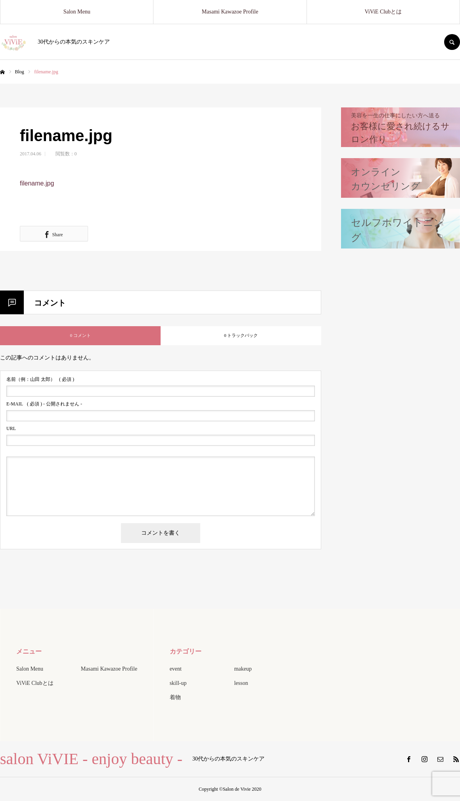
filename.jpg (37, 183)
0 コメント (80, 335)
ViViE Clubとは (383, 12)
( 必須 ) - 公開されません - (44, 403)
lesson (241, 683)
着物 (175, 697)
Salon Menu (76, 12)
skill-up (178, 683)
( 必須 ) (40, 379)
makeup (242, 669)
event (176, 669)
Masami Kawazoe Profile (230, 12)
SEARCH (452, 42)
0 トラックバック (241, 335)
